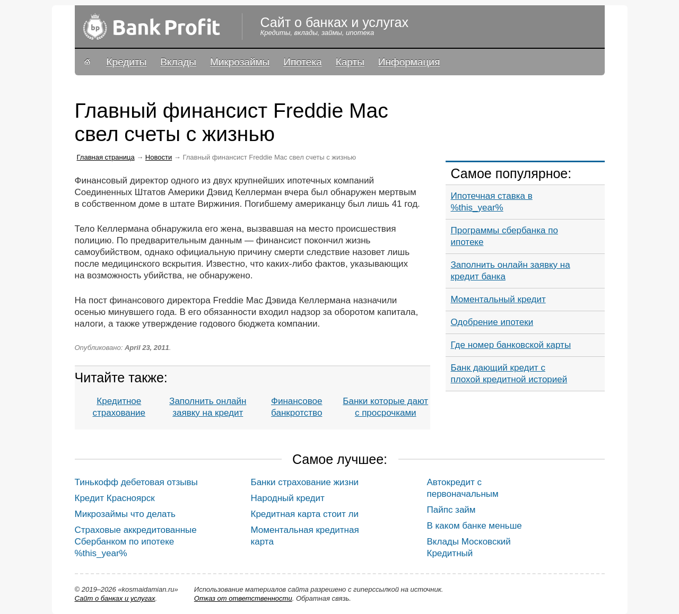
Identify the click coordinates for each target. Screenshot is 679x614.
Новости (158, 157)
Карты (350, 61)
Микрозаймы (239, 61)
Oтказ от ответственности (243, 598)
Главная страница (106, 157)
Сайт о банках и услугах (115, 598)
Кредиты (127, 61)
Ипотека (302, 61)
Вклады (178, 61)
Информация (409, 61)
